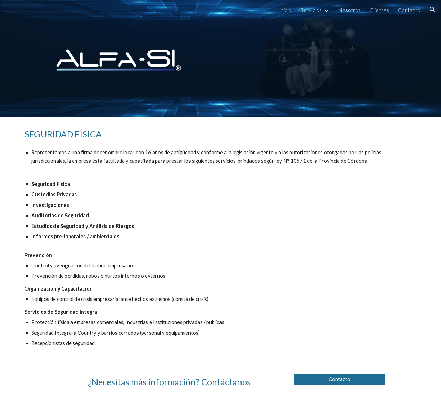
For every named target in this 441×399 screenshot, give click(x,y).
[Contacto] (339, 379)
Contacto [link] (409, 10)
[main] (220, 237)
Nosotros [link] (349, 10)
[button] (432, 9)
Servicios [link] (311, 10)
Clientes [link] (379, 10)
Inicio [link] (285, 10)
